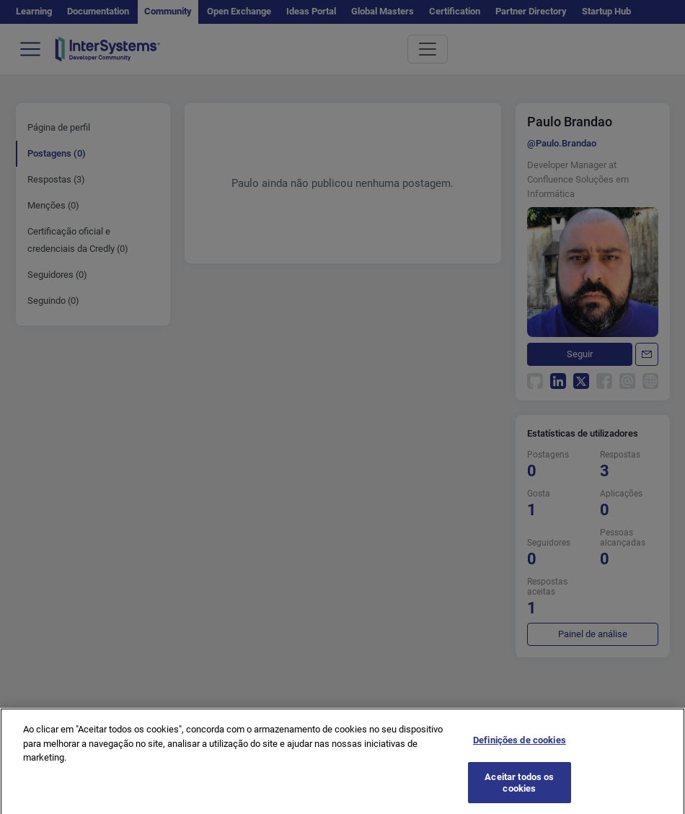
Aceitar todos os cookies (519, 793)
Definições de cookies (519, 750)
